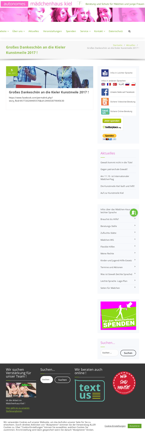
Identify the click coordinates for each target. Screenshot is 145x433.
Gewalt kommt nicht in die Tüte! (117, 162)
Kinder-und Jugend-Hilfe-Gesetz (116, 260)
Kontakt (98, 31)
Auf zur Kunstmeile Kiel (112, 192)
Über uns (17, 31)
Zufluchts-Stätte (108, 232)
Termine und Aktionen (112, 267)
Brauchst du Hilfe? (110, 219)
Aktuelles (33, 31)
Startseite (117, 45)
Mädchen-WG (107, 239)
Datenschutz (116, 31)
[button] (134, 213)
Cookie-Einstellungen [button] (115, 426)
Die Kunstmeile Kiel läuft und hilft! (118, 186)
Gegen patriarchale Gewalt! (114, 169)
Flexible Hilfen (108, 246)
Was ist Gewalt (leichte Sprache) (116, 274)
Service (84, 31)
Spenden (71, 31)
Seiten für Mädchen (110, 287)
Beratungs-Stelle (109, 226)
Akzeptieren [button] (134, 426)
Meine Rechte (107, 253)
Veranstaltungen (52, 31)
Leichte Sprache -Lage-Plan (114, 281)
